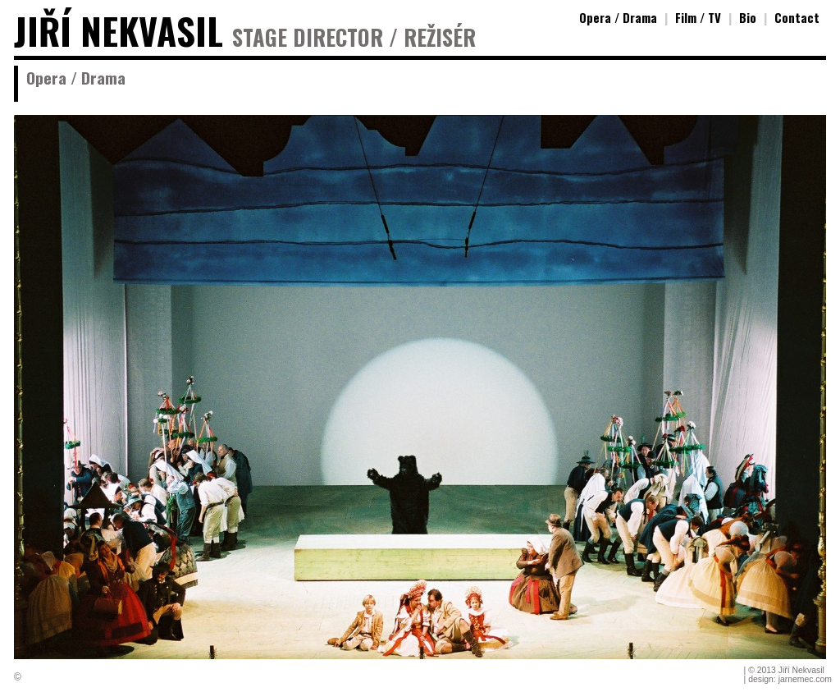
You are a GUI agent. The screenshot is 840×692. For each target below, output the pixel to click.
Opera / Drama (618, 17)
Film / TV (698, 17)
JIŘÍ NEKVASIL (118, 30)
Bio (747, 17)
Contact (796, 17)
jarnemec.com (805, 679)
